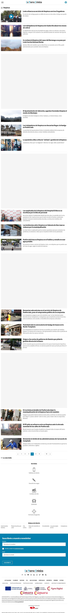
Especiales (42, 580)
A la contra (24, 526)
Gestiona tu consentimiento (59, 583)
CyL (27, 580)
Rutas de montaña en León (34, 526)
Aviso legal (5, 583)
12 (46, 454)
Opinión (56, 580)
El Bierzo (15, 580)
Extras (61, 580)
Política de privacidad (15, 583)
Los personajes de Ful (54, 526)
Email (3, 552)
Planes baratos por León (16, 526)
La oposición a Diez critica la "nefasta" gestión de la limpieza (45, 140)
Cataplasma (64, 526)
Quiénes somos (38, 583)
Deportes (49, 580)
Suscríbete (7, 562)
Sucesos (22, 580)
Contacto (46, 583)
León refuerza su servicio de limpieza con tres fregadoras (44, 11)
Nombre (4, 541)
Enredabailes (45, 526)
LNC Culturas (33, 580)
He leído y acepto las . (13, 548)
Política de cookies (28, 583)
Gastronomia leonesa (4, 526)
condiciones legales (19, 548)
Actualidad (8, 580)
